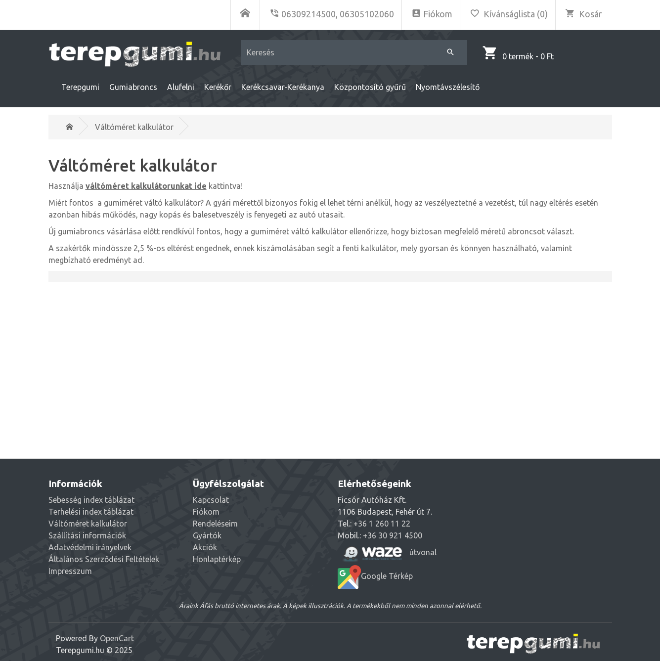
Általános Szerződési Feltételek (103, 559)
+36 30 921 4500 (392, 535)
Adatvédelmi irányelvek (90, 547)
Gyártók (207, 535)
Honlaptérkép (217, 559)
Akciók (205, 547)
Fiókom (206, 511)
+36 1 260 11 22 (381, 523)
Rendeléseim (215, 523)
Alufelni (180, 87)
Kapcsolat (211, 499)
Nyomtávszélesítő (448, 87)
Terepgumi (80, 87)
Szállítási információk (87, 535)
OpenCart (117, 638)
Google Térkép (375, 577)
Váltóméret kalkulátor (134, 127)
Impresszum (70, 571)
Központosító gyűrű (370, 87)
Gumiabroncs (133, 87)
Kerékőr (217, 87)
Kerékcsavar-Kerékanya (282, 87)
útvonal (387, 553)
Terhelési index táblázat (90, 511)
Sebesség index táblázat (91, 499)
